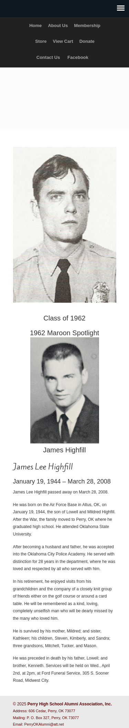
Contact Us (48, 57)
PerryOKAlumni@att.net (44, 724)
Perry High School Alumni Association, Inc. (64, 95)
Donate (87, 41)
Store (40, 41)
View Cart (63, 41)
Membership (87, 25)
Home (35, 25)
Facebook (77, 57)
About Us (58, 25)
